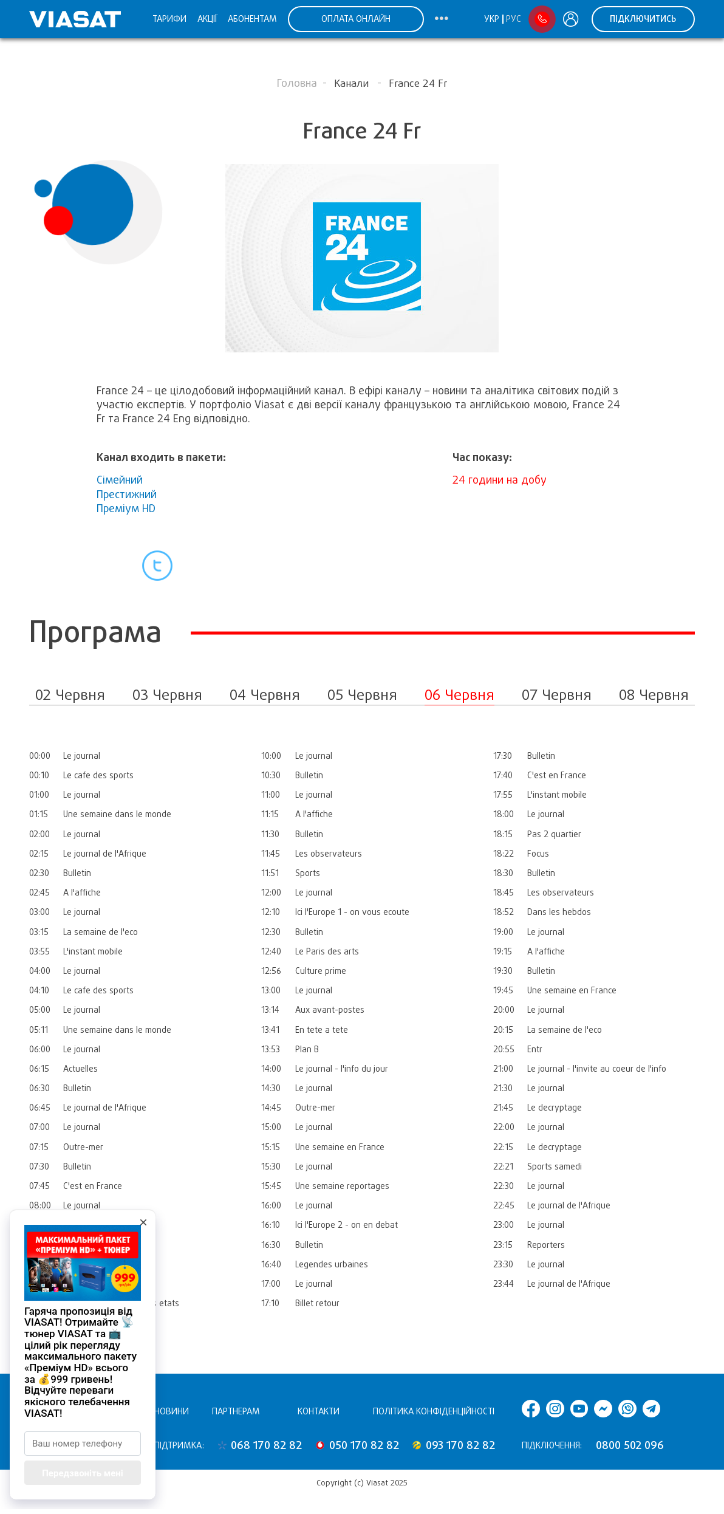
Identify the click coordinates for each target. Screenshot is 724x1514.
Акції (207, 19)
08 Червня (654, 695)
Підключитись (643, 19)
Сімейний (120, 480)
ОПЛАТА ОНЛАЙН (356, 19)
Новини (171, 1411)
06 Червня (459, 695)
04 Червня (265, 695)
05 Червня (362, 695)
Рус (513, 19)
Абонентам (252, 19)
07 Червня (557, 695)
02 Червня (70, 695)
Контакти (319, 1411)
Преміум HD (126, 508)
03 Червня (167, 695)
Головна (297, 83)
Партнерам (236, 1411)
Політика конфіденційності (433, 1411)
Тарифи (169, 19)
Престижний (127, 494)
